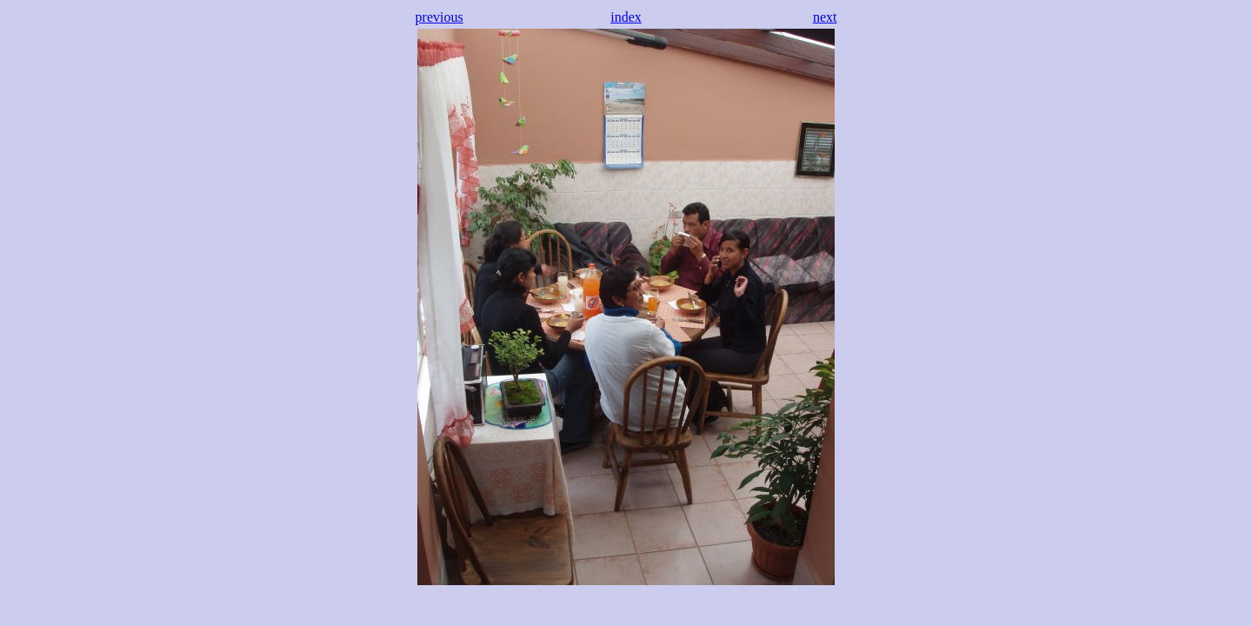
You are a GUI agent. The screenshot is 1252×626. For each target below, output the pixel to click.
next (825, 17)
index (626, 17)
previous (439, 17)
